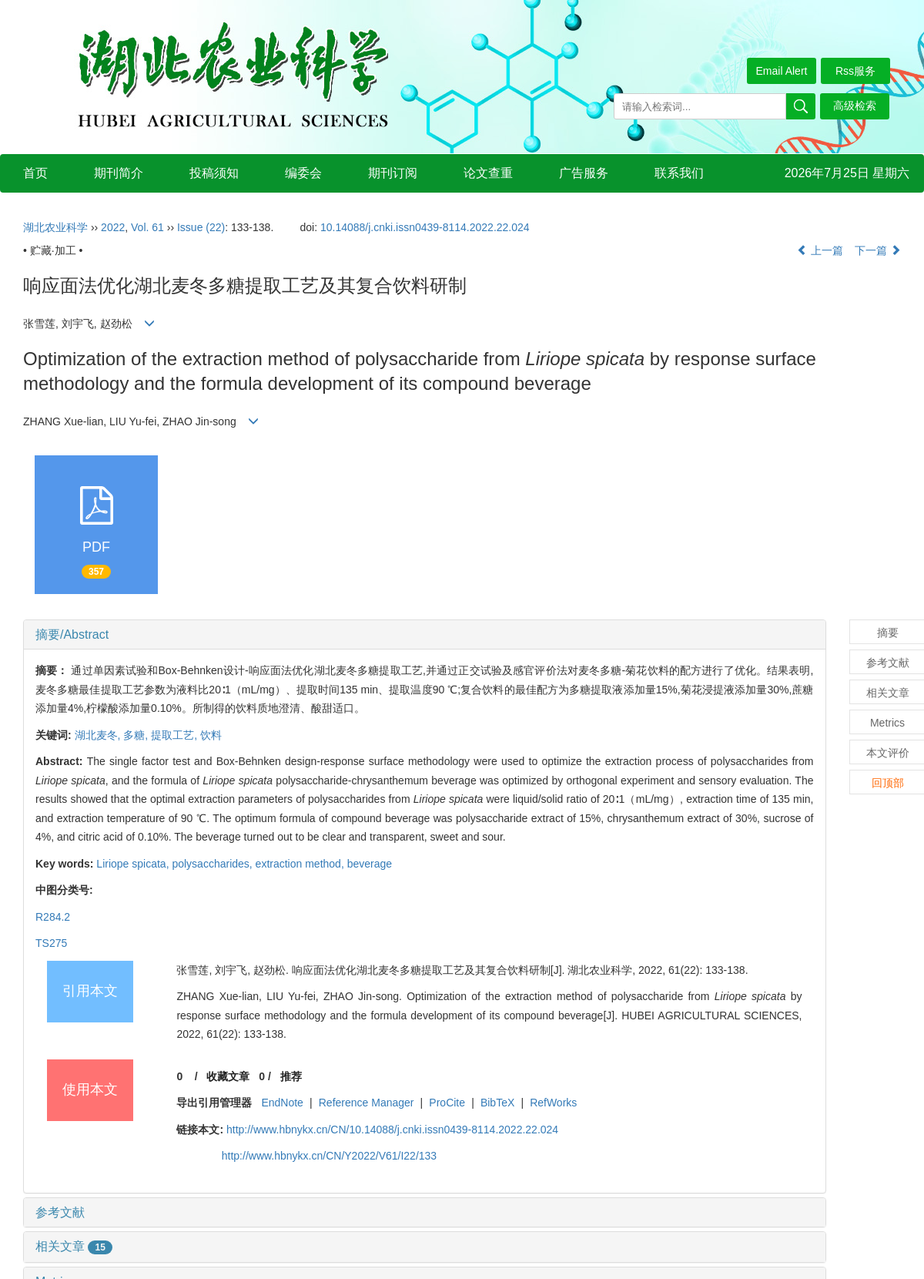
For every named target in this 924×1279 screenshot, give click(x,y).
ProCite (447, 1102)
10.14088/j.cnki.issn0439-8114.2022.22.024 (425, 227)
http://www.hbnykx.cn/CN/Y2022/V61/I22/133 (329, 1156)
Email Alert (782, 71)
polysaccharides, (213, 864)
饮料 (211, 735)
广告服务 (583, 173)
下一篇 (878, 250)
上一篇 (820, 250)
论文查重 (488, 173)
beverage (369, 864)
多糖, (137, 735)
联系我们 (679, 173)
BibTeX (497, 1102)
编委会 (303, 173)
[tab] (424, 635)
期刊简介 (118, 173)
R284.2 (52, 917)
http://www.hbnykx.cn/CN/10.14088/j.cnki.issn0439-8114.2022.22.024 (392, 1129)
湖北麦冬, (99, 735)
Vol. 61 (147, 227)
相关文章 (73, 1246)
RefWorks (553, 1102)
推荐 (291, 1076)
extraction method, (301, 864)
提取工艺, (175, 735)
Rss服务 (855, 71)
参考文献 (60, 1212)
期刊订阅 (392, 173)
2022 (113, 227)
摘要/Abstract (72, 634)
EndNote (282, 1102)
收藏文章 (227, 1076)
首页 (35, 173)
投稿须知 (214, 173)
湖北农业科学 (55, 227)
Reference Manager (366, 1102)
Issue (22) (201, 227)
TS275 (51, 943)
